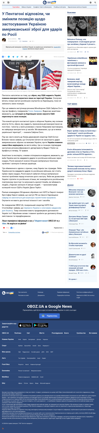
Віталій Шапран (73, 260)
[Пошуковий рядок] (95, 2)
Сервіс (44, 358)
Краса (31, 383)
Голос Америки (35, 111)
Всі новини (93, 333)
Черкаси (45, 339)
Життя (41, 333)
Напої (27, 364)
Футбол (20, 345)
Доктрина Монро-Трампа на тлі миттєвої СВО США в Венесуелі (78, 219)
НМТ (51, 352)
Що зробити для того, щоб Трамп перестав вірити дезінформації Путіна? (79, 205)
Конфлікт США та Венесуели (42, 7)
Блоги (66, 333)
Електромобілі (31, 358)
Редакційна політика (14, 232)
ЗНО (47, 352)
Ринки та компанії (23, 370)
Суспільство (81, 333)
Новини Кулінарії (35, 364)
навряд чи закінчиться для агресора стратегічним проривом (29, 198)
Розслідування (57, 333)
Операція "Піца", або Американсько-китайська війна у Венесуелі (78, 232)
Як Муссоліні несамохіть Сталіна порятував (78, 244)
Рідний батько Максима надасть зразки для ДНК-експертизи (81, 48)
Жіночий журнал (45, 383)
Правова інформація (63, 292)
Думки (70, 185)
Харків (25, 339)
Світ (28, 333)
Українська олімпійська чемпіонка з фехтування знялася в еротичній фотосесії (77, 61)
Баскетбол (27, 345)
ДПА (43, 352)
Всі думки (72, 279)
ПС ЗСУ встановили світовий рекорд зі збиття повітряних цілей (82, 139)
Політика (17, 333)
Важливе (71, 12)
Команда (40, 292)
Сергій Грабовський (74, 248)
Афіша (20, 383)
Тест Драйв (21, 358)
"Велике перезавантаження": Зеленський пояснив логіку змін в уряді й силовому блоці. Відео (81, 168)
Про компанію (22, 292)
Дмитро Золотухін (74, 197)
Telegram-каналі (41, 221)
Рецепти (20, 364)
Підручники (26, 352)
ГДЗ (19, 352)
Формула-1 (46, 345)
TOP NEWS (72, 104)
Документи (41, 295)
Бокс (39, 345)
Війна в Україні (26, 7)
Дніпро (39, 339)
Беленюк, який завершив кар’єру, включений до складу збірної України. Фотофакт (76, 83)
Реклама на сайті (23, 295)
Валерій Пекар (73, 273)
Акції (38, 358)
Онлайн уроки (35, 352)
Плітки (26, 383)
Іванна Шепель (12, 39)
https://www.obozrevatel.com (67, 392)
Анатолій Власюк (74, 237)
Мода (36, 383)
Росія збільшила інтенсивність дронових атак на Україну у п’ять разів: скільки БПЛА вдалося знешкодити (81, 152)
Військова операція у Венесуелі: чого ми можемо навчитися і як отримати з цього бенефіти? (77, 192)
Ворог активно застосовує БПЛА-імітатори (81, 157)
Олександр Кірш (73, 224)
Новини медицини (24, 377)
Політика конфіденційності (85, 292)
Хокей (34, 345)
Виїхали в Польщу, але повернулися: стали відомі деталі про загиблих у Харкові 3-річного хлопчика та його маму (81, 41)
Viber (4, 223)
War (19, 39)
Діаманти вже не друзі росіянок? (77, 256)
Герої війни (16, 7)
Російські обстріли (60, 7)
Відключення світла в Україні (77, 7)
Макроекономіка (36, 370)
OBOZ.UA (84, 395)
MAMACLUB (34, 377)
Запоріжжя (31, 339)
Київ (19, 339)
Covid (41, 377)
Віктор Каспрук (73, 210)
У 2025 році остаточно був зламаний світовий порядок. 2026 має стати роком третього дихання (78, 268)
